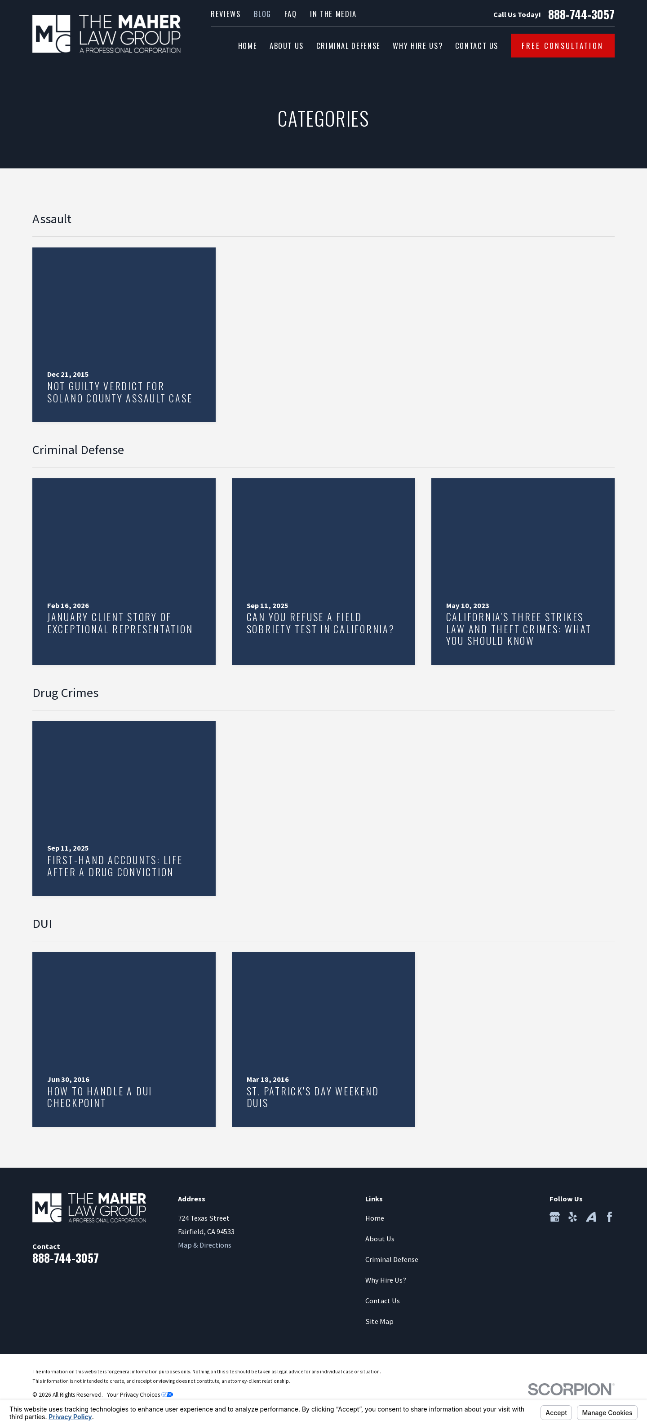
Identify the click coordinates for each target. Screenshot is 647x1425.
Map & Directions (204, 1244)
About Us (379, 1238)
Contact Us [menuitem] (476, 45)
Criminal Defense (391, 1259)
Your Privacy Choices (140, 1395)
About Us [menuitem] (287, 45)
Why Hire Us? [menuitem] (418, 45)
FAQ (290, 13)
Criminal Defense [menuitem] (348, 45)
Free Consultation (562, 45)
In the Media (333, 13)
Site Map (379, 1321)
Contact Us (382, 1300)
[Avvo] (591, 1217)
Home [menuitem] (247, 45)
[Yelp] (572, 1217)
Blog (262, 13)
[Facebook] (609, 1217)
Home (374, 1217)
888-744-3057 (581, 14)
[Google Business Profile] (555, 1217)
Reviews (226, 13)
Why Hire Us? (385, 1279)
